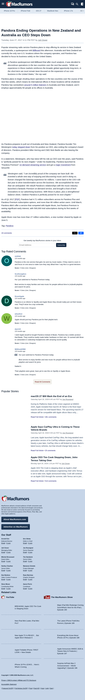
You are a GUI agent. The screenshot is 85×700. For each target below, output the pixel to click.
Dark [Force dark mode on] (51, 688)
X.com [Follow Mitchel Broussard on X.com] (8, 561)
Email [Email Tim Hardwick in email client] (25, 561)
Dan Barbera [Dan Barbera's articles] (5, 575)
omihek (18, 256)
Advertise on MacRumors (15, 527)
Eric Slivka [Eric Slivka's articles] (27, 539)
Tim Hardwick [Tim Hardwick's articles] (28, 557)
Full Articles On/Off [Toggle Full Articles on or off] (21, 688)
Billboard (36, 50)
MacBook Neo (52, 11)
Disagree (32, 268)
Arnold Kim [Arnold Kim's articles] (5, 539)
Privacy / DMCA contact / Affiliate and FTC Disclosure (18, 680)
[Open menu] (3, 4)
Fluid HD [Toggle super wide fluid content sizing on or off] (36, 688)
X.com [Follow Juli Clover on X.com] (8, 552)
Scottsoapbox (20, 274)
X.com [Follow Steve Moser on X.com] (8, 588)
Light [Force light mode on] (47, 688)
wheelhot (18, 314)
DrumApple (19, 296)
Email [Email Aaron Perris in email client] (25, 588)
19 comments (6, 233)
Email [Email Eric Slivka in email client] (25, 543)
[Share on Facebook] (81, 233)
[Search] (77, 4)
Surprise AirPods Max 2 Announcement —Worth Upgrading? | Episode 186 (67, 665)
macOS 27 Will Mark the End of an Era (51, 396)
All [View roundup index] (82, 11)
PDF (17, 199)
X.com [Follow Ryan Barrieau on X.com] (30, 579)
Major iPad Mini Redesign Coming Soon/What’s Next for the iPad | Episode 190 (70, 607)
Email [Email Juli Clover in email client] (3, 552)
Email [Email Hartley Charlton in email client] (3, 570)
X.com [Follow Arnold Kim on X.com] (8, 543)
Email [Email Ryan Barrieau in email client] (25, 579)
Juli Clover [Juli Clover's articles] (5, 548)
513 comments (50, 481)
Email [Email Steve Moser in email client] (3, 588)
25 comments (50, 450)
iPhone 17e (68, 11)
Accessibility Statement (8, 684)
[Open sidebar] (82, 4)
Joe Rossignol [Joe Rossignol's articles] (28, 548)
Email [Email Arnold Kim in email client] (3, 543)
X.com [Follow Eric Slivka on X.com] (30, 543)
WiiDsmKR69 (20, 349)
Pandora (9, 226)
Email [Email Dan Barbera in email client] (3, 579)
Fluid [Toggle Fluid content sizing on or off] (30, 688)
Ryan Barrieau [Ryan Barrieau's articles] (28, 575)
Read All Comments (42, 382)
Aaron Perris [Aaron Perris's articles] (27, 584)
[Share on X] (75, 233)
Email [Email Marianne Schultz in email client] (25, 570)
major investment (63, 165)
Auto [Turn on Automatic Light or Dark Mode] (42, 688)
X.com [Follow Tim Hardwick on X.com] (30, 561)
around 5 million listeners (35, 85)
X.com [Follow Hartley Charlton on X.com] (8, 570)
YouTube (10, 597)
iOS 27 (38, 11)
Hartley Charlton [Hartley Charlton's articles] (7, 566)
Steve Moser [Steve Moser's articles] (5, 584)
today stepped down (21, 147)
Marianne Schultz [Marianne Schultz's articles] (29, 566)
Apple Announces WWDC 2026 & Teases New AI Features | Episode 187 (70, 651)
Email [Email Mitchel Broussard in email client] (3, 561)
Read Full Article (37, 417)
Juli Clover (42, 40)
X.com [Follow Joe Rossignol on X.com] (30, 552)
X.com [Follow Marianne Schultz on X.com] (30, 570)
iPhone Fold (25, 11)
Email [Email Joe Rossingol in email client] (25, 552)
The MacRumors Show (62, 597)
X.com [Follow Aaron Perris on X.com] (30, 588)
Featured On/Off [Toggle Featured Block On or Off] (7, 688)
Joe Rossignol (67, 399)
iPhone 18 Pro (9, 11)
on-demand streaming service (33, 165)
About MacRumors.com (14, 519)
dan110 (18, 329)
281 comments (50, 417)
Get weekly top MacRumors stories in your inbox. (42, 241)
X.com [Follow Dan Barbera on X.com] (8, 579)
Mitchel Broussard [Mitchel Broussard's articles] (7, 557)
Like (27, 268)
